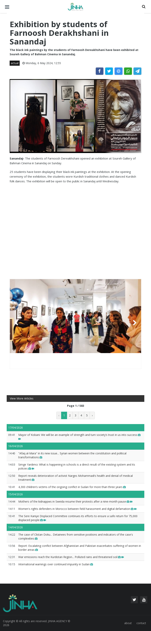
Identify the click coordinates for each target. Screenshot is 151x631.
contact (141, 623)
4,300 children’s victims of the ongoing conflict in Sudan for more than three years (72, 487)
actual (14, 63)
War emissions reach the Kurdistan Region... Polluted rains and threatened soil (71, 557)
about (128, 623)
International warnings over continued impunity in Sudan (55, 564)
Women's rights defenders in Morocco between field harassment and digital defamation (77, 509)
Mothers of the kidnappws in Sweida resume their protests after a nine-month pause (75, 501)
